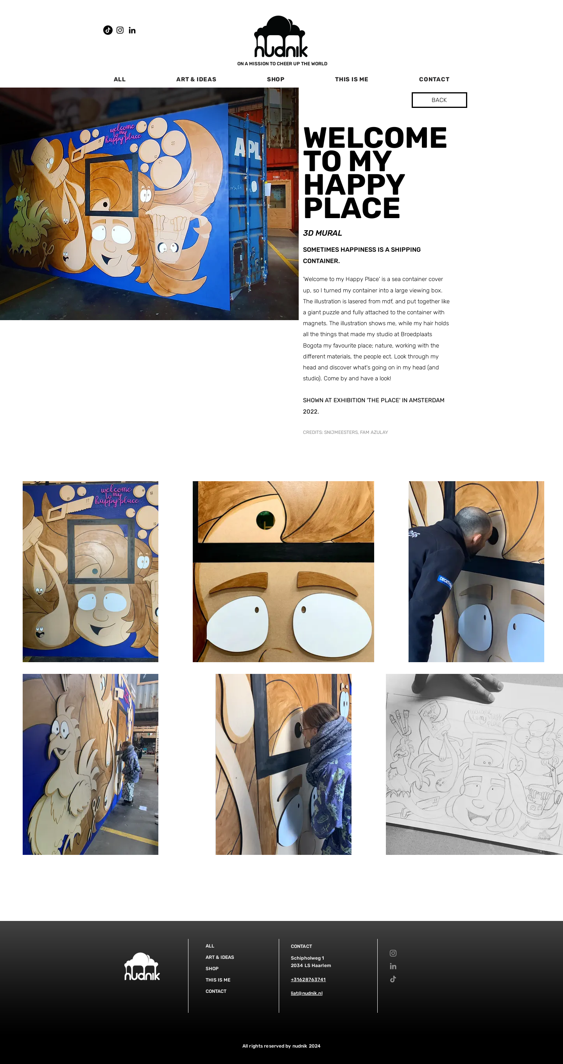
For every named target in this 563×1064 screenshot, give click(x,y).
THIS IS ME (218, 980)
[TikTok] (108, 30)
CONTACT (216, 991)
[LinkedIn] (132, 30)
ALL (210, 946)
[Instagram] (120, 30)
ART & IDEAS (220, 957)
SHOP (212, 968)
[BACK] (439, 100)
